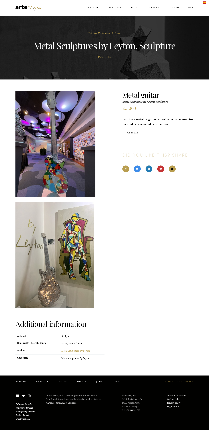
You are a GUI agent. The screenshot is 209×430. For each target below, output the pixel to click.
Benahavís (61, 403)
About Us (154, 8)
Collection (115, 8)
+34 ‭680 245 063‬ (133, 410)
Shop (191, 8)
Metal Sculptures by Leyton (75, 351)
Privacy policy (173, 403)
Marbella (50, 403)
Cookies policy (173, 399)
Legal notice (173, 406)
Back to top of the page (179, 382)
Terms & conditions (176, 395)
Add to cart (133, 133)
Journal (174, 8)
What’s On (92, 8)
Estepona (72, 403)
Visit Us (134, 8)
